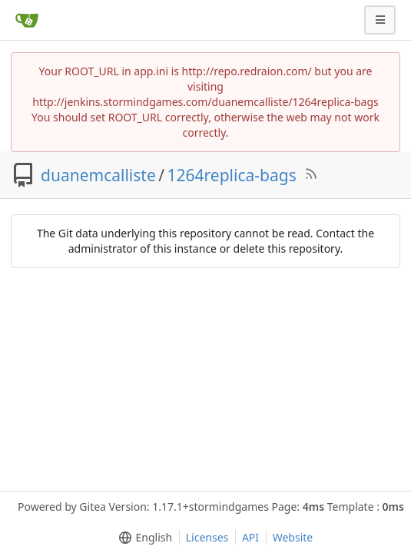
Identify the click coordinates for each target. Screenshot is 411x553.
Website (293, 537)
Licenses (207, 537)
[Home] (26, 19)
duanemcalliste (98, 175)
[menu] (142, 537)
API (250, 537)
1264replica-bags (232, 175)
